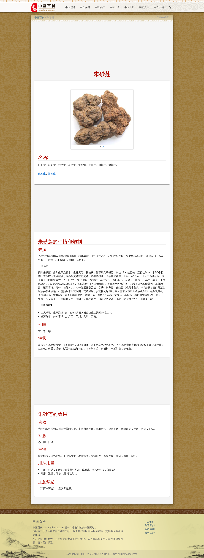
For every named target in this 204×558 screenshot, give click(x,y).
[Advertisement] (102, 45)
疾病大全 (144, 7)
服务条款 (150, 532)
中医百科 (39, 17)
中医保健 (85, 7)
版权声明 (150, 529)
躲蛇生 (42, 173)
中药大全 (115, 7)
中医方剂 (129, 7)
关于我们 (150, 525)
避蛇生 (52, 173)
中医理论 (70, 7)
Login (150, 521)
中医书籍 (159, 7)
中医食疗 (100, 7)
